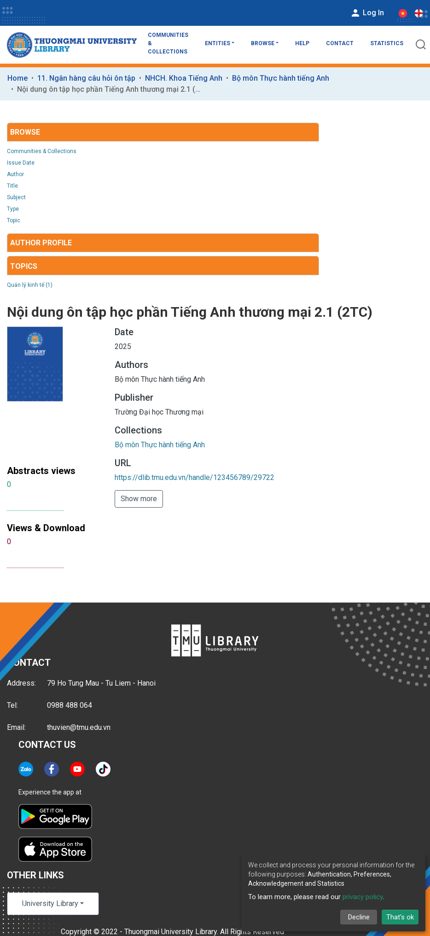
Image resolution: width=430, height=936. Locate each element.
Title (12, 186)
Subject (16, 197)
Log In (367, 12)
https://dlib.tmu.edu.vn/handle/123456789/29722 (194, 477)
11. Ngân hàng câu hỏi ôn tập (86, 78)
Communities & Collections (168, 43)
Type (13, 209)
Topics (23, 266)
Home (17, 78)
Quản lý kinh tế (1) (29, 285)
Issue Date (21, 163)
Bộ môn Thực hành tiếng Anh (280, 78)
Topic (13, 220)
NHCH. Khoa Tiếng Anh (183, 78)
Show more (139, 498)
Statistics (386, 43)
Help (302, 43)
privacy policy (363, 897)
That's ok (400, 917)
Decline (359, 917)
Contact (340, 43)
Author (15, 174)
